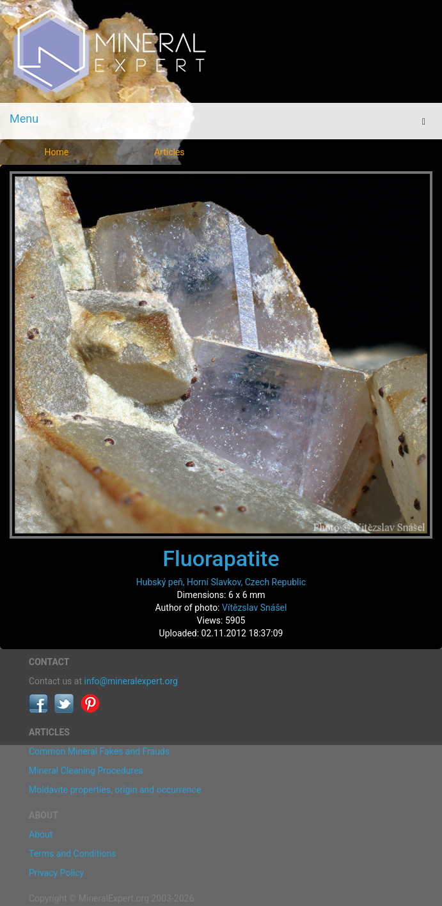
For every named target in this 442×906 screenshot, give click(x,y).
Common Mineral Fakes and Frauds (99, 751)
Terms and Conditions (72, 853)
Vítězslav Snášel (254, 608)
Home (56, 152)
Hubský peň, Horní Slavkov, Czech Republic (221, 582)
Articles (169, 152)
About (40, 834)
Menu (24, 118)
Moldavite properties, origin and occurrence (115, 790)
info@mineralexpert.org (131, 681)
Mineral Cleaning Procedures (86, 770)
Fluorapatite (220, 558)
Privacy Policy (56, 873)
